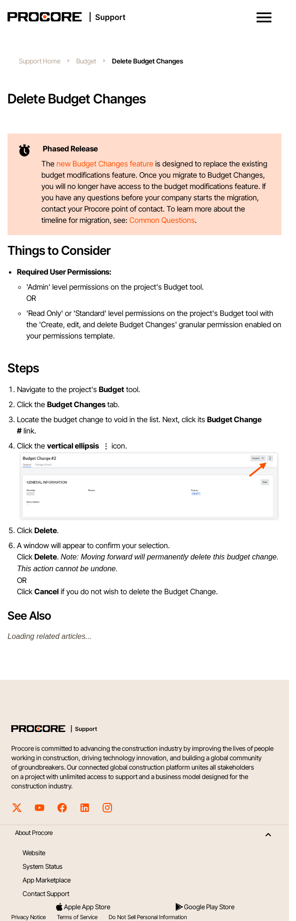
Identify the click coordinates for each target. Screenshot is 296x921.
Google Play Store (204, 907)
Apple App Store (82, 907)
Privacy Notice (28, 917)
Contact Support (46, 893)
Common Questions (162, 220)
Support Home (39, 61)
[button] (264, 17)
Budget (86, 61)
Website (34, 853)
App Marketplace (47, 880)
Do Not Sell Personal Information (148, 917)
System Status (43, 866)
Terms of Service (77, 917)
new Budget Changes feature (104, 163)
